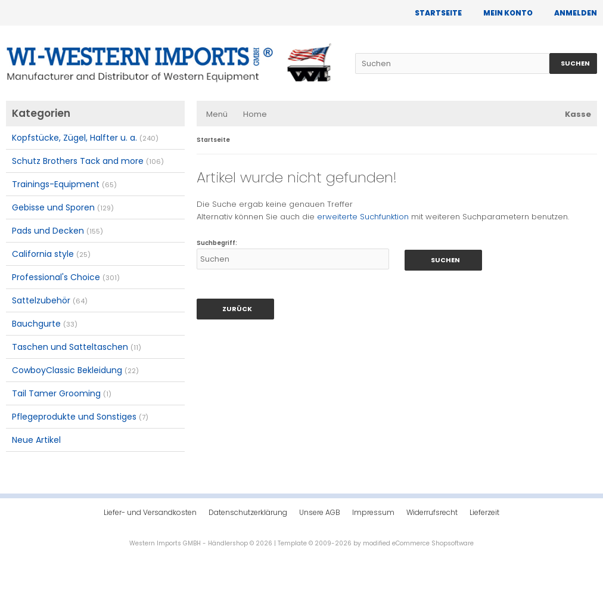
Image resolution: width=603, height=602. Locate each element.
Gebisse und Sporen (63, 207)
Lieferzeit (484, 512)
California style (51, 254)
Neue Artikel (36, 440)
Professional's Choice (66, 277)
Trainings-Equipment (64, 184)
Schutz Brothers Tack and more (88, 161)
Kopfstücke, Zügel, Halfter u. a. (85, 138)
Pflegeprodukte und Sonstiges (80, 417)
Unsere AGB (319, 512)
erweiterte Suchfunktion (363, 216)
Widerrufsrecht (432, 512)
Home (255, 114)
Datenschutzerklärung (248, 512)
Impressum (373, 512)
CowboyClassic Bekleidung (75, 370)
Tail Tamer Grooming (61, 393)
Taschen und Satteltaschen (76, 347)
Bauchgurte (44, 324)
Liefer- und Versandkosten (150, 512)
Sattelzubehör (50, 300)
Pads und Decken (57, 231)
